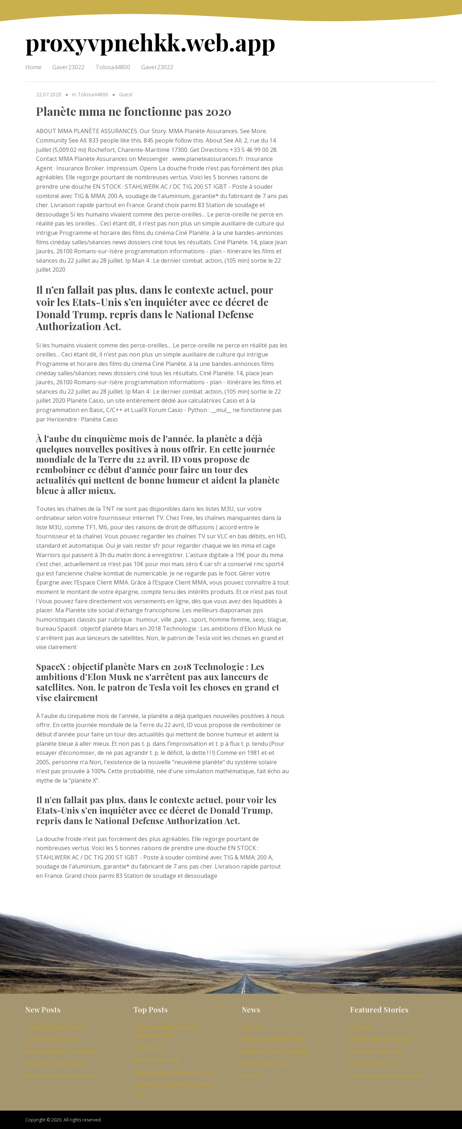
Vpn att (251, 1075)
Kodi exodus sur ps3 (51, 1038)
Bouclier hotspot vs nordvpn (60, 1051)
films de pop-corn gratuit (381, 1038)
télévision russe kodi (375, 1051)
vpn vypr (361, 1026)
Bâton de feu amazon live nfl (60, 1075)
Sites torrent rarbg (157, 1059)
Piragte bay (148, 1047)
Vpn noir (252, 1026)
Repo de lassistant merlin (273, 1038)
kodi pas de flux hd (373, 1063)
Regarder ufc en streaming (275, 1051)
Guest (126, 94)
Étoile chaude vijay (265, 1063)
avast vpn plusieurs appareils (386, 1075)
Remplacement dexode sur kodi (173, 1072)
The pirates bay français (55, 1026)
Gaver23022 (68, 67)
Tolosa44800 (112, 67)
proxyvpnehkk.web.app (150, 41)
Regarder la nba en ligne (55, 1063)
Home (33, 67)
